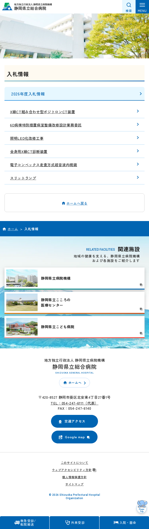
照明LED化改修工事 (26, 138)
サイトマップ (74, 484)
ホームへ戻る (76, 203)
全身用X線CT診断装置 (28, 151)
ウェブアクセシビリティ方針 (74, 470)
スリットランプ (23, 178)
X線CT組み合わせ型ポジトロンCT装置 (42, 111)
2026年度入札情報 (28, 94)
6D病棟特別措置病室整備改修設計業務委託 (46, 125)
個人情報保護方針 (74, 477)
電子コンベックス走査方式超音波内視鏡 (43, 164)
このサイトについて (74, 462)
